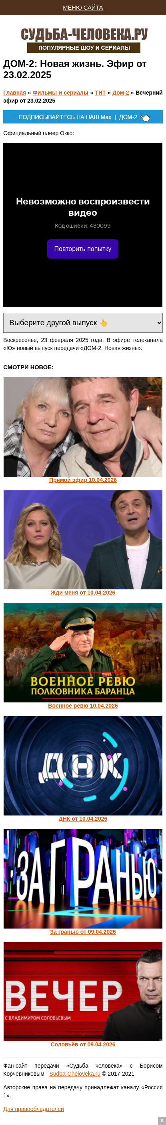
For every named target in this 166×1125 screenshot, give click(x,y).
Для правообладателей (33, 1109)
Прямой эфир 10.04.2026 (83, 480)
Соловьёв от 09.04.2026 (82, 1044)
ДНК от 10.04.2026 (83, 818)
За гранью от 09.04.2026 (83, 932)
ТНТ (100, 92)
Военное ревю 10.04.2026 (83, 705)
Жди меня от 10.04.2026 (83, 592)
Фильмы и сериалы (60, 92)
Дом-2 (120, 92)
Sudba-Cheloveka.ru (74, 1073)
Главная (14, 92)
